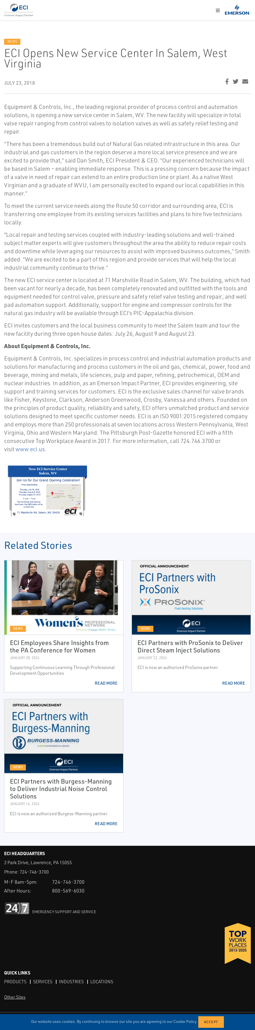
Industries (71, 981)
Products (15, 981)
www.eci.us (30, 449)
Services (42, 981)
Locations (101, 981)
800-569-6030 (68, 891)
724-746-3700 (34, 872)
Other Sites (14, 997)
